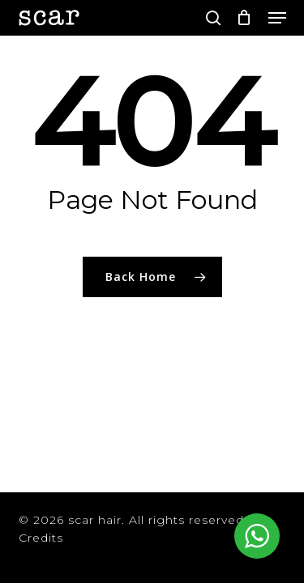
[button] (277, 18)
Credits (41, 537)
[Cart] (244, 18)
